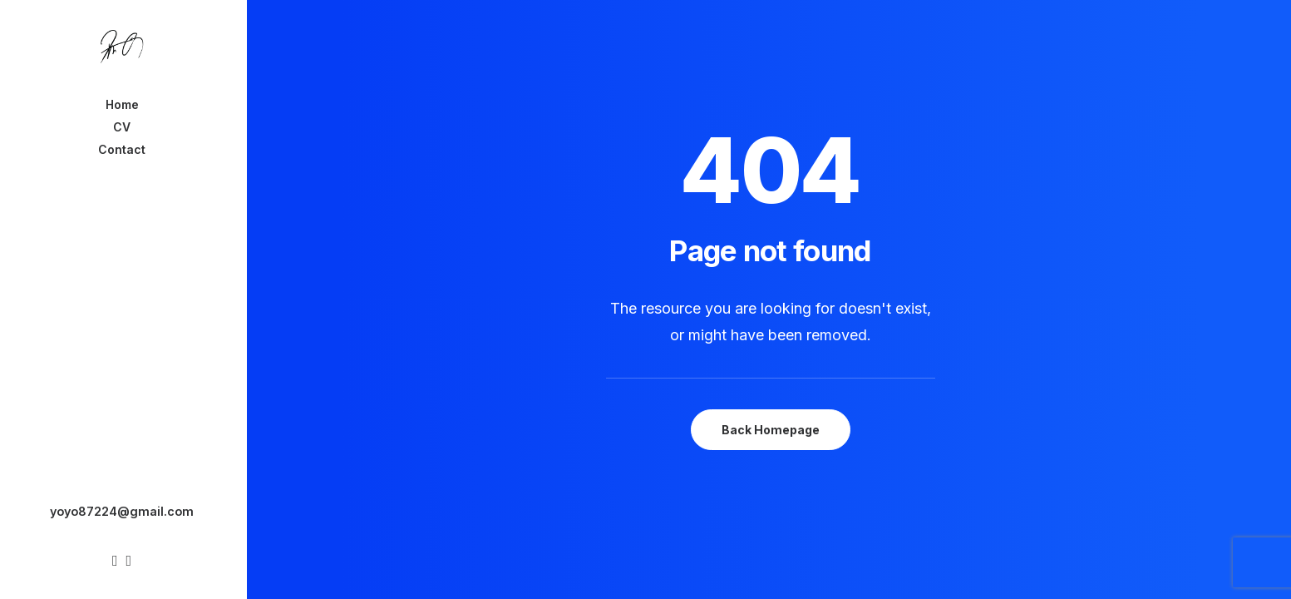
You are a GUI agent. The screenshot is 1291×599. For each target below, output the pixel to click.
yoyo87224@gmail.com (122, 511)
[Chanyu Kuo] (122, 46)
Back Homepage (771, 430)
